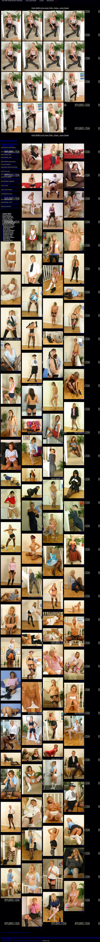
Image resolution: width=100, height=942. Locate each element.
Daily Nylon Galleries (8, 223)
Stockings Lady (7, 236)
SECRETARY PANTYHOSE (8, 147)
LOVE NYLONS (5, 171)
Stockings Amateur (8, 237)
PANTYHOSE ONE (6, 154)
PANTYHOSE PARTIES (7, 151)
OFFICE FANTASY (6, 206)
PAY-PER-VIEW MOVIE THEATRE (12, 0)
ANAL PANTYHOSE (6, 189)
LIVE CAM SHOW (31, 0)
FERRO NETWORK (6, 177)
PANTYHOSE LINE (6, 157)
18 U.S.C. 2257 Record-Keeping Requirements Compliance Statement (15, 932)
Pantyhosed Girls (8, 227)
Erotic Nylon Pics (7, 220)
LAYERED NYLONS (6, 194)
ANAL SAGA (4, 185)
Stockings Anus (7, 240)
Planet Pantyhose (7, 216)
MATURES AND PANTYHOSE (9, 167)
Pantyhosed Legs (8, 231)
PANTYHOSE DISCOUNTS (8, 161)
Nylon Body (6, 238)
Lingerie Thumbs (7, 219)
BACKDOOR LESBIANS (7, 181)
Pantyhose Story (8, 234)
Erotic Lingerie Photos (9, 222)
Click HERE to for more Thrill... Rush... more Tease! (50, 8)
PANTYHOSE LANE (6, 199)
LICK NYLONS (5, 174)
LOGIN (41, 0)
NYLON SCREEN (5, 164)
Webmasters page (46, 940)
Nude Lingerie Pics (8, 217)
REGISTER (50, 0)
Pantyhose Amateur (9, 226)
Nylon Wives (7, 229)
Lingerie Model (6, 213)
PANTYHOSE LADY (6, 202)
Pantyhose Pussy (8, 233)
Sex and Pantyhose (9, 230)
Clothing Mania (6, 215)
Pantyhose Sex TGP (8, 224)
